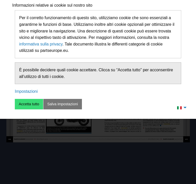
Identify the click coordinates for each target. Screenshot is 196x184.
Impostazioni (26, 91)
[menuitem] (180, 107)
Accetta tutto (29, 104)
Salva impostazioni (62, 104)
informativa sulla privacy (41, 44)
